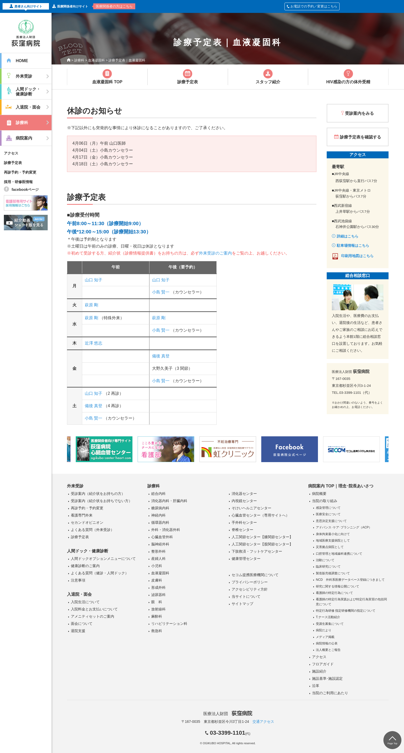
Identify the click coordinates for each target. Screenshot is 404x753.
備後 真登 (161, 356)
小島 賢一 (161, 292)
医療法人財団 (227, 713)
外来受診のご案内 (215, 253)
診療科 (79, 60)
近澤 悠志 (93, 343)
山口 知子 (93, 280)
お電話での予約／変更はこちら (312, 6)
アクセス (11, 153)
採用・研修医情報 (18, 182)
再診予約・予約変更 (20, 172)
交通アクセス (263, 721)
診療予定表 (13, 163)
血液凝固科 (96, 60)
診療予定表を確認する (360, 137)
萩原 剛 (91, 305)
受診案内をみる (359, 113)
